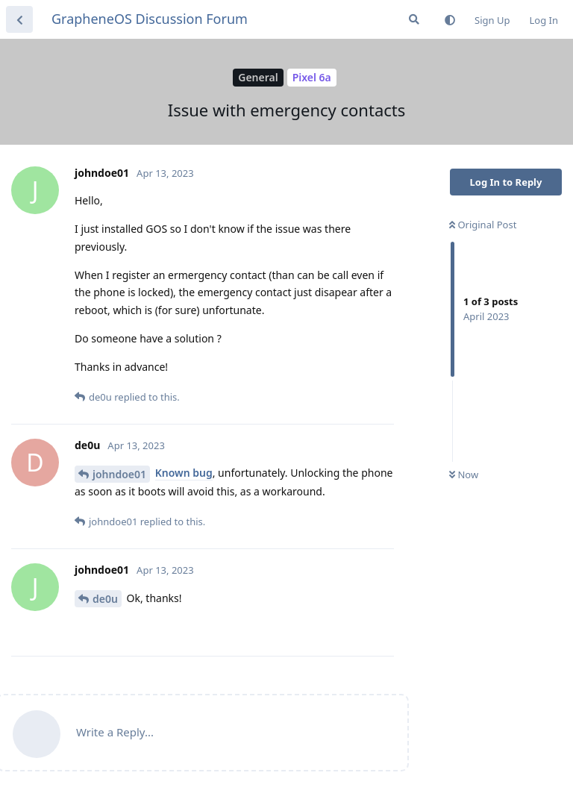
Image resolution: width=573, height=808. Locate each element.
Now (463, 474)
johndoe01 (119, 474)
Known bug (184, 473)
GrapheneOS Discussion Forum (149, 19)
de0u (105, 599)
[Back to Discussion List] (19, 19)
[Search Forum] (414, 19)
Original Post (482, 224)
